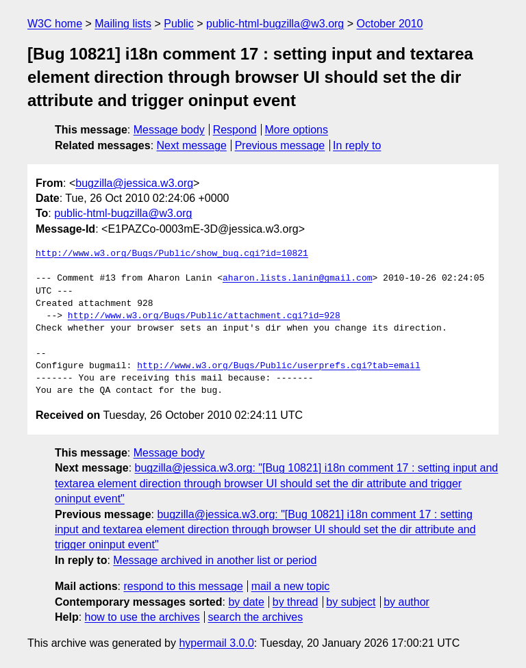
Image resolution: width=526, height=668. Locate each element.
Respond (235, 130)
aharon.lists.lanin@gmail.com (297, 278)
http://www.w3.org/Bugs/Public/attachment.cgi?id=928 (204, 316)
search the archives (255, 617)
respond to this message (182, 586)
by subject (350, 602)
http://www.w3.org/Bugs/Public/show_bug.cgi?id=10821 (172, 254)
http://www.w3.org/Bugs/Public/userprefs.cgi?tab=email (278, 366)
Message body (169, 130)
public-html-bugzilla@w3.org (275, 23)
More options (297, 130)
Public (179, 23)
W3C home (54, 23)
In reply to (357, 145)
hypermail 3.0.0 (216, 643)
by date (246, 602)
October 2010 (390, 23)
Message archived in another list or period (214, 560)
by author (406, 602)
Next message (192, 145)
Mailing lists (123, 23)
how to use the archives (142, 617)
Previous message (280, 145)
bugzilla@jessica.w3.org (134, 183)
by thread (295, 602)
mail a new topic (290, 586)
